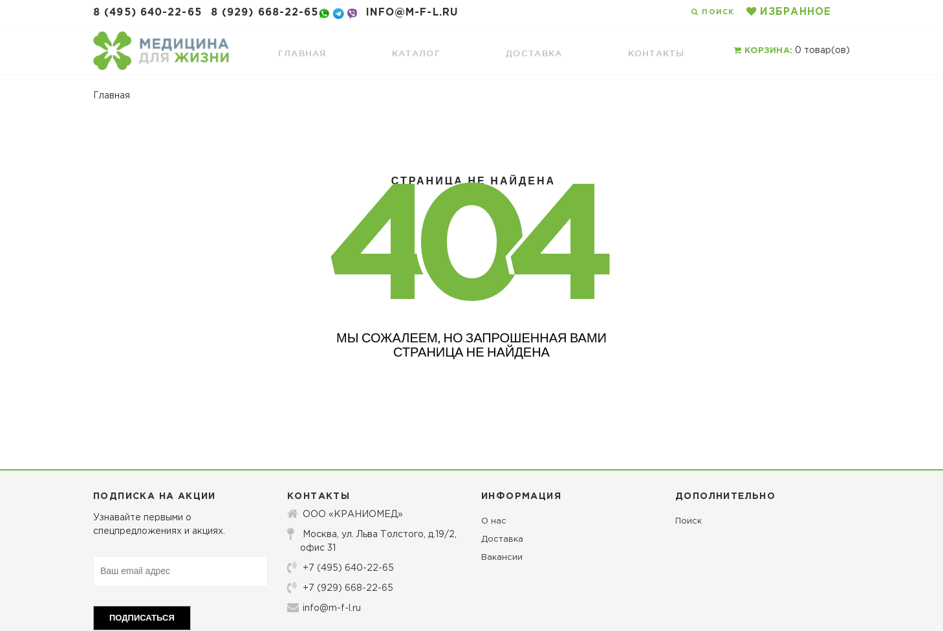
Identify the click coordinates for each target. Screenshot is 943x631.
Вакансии (502, 557)
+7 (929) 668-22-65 (340, 587)
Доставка (502, 539)
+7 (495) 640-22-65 (340, 567)
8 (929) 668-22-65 (265, 12)
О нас (493, 521)
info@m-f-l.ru (412, 12)
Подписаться (142, 618)
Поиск (688, 521)
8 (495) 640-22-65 (147, 12)
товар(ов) (791, 50)
